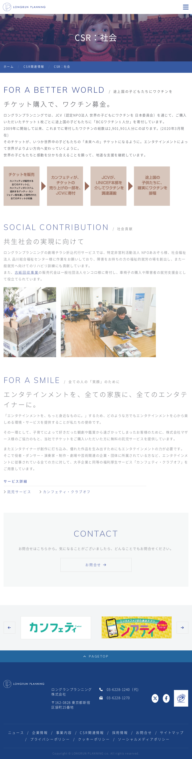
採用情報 (120, 732)
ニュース (16, 732)
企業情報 (40, 732)
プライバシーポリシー (50, 739)
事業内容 (64, 732)
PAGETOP (96, 656)
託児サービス (23, 494)
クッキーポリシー (94, 739)
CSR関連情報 (34, 66)
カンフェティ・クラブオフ (67, 494)
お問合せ (93, 567)
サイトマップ (172, 732)
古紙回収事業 (27, 275)
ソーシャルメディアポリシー (144, 739)
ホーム (9, 66)
